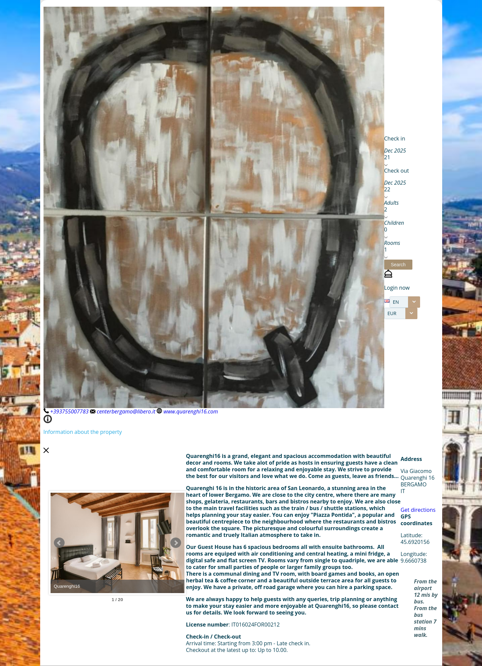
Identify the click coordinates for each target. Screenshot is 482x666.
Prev (59, 543)
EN (396, 302)
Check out (396, 170)
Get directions (418, 509)
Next (175, 543)
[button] (398, 265)
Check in (394, 138)
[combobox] (405, 302)
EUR (392, 313)
